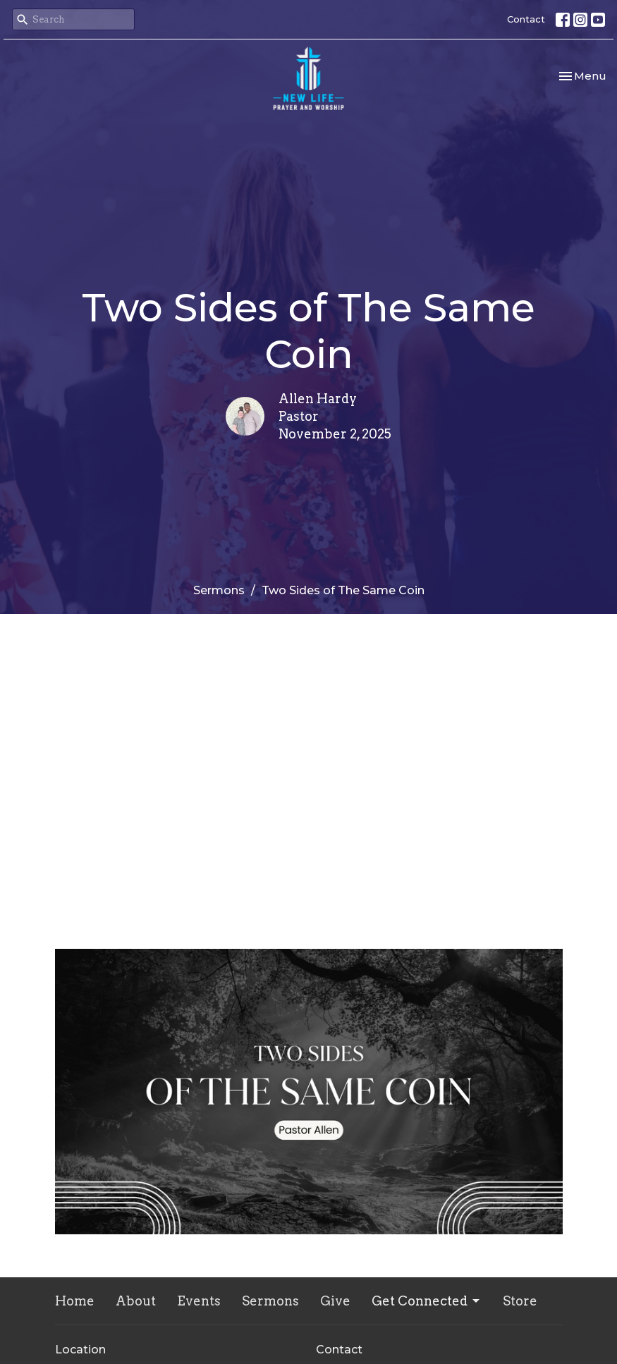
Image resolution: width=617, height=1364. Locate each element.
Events (199, 1301)
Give (335, 1301)
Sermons (219, 590)
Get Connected (427, 1301)
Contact (526, 19)
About (136, 1301)
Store (520, 1301)
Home (74, 1301)
